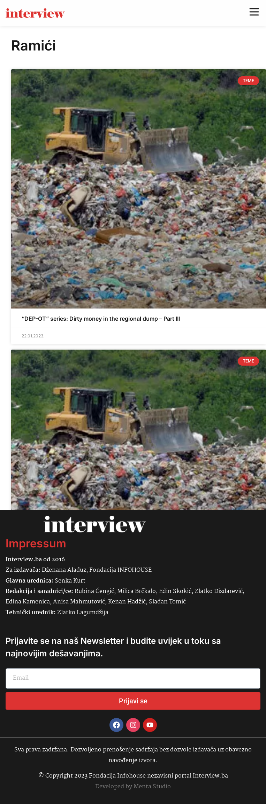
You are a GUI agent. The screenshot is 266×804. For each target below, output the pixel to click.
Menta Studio (152, 786)
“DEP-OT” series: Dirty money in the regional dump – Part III (101, 318)
